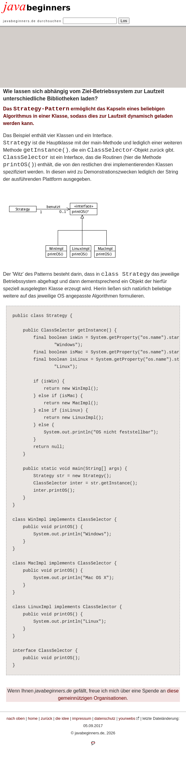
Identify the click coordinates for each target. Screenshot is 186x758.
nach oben (16, 718)
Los (124, 21)
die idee (62, 718)
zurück (46, 718)
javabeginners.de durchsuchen (32, 21)
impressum (81, 718)
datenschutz (105, 718)
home (33, 718)
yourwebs (127, 718)
